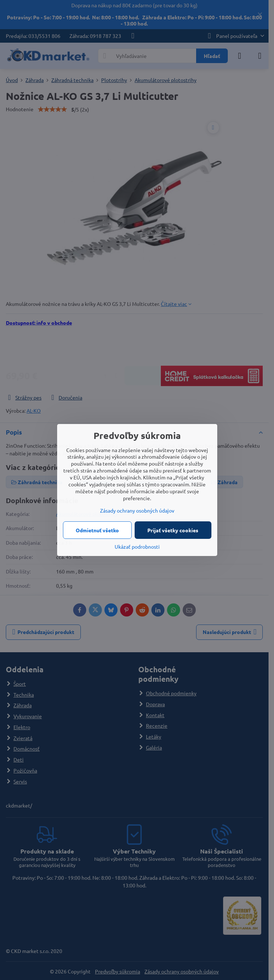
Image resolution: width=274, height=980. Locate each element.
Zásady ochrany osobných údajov (137, 510)
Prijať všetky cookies (172, 530)
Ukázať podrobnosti (137, 546)
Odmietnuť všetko (97, 530)
